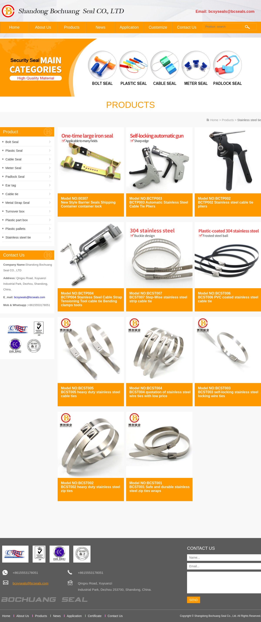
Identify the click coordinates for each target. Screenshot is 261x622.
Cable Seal (13, 159)
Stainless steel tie (18, 237)
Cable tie (11, 194)
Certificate (95, 616)
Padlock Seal (15, 176)
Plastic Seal (13, 150)
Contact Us (186, 27)
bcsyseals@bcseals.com (29, 297)
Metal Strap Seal (17, 202)
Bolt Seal (11, 142)
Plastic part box (16, 220)
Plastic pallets (15, 228)
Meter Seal (13, 168)
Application (129, 27)
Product (10, 131)
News (100, 27)
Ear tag (10, 185)
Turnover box (15, 211)
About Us (43, 27)
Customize (158, 27)
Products (71, 27)
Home (14, 27)
